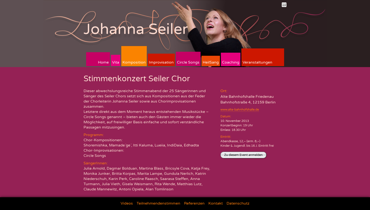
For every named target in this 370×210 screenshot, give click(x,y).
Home (103, 62)
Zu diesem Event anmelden (243, 155)
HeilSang (211, 62)
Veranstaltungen (257, 62)
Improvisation (161, 62)
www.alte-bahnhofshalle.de (239, 109)
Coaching (230, 62)
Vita (115, 62)
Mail (284, 4)
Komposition (134, 62)
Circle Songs (188, 62)
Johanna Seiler (136, 29)
